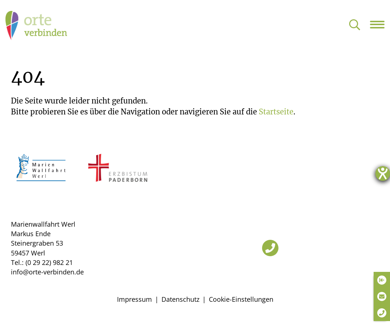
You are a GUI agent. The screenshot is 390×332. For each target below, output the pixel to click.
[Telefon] (270, 248)
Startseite (276, 111)
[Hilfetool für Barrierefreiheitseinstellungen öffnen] (382, 173)
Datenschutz (180, 299)
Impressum (134, 299)
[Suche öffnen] (354, 25)
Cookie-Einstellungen (241, 299)
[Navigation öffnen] (380, 24)
